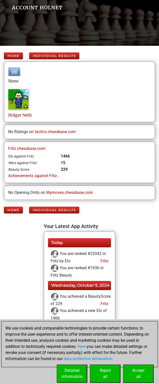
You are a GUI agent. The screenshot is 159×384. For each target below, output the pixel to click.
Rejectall (105, 373)
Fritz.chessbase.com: (27, 148)
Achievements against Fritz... (34, 175)
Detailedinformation (72, 373)
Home (13, 56)
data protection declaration (88, 358)
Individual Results (54, 56)
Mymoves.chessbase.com (69, 192)
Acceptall (138, 373)
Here (82, 346)
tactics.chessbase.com (55, 131)
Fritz (104, 261)
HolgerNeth (20, 115)
